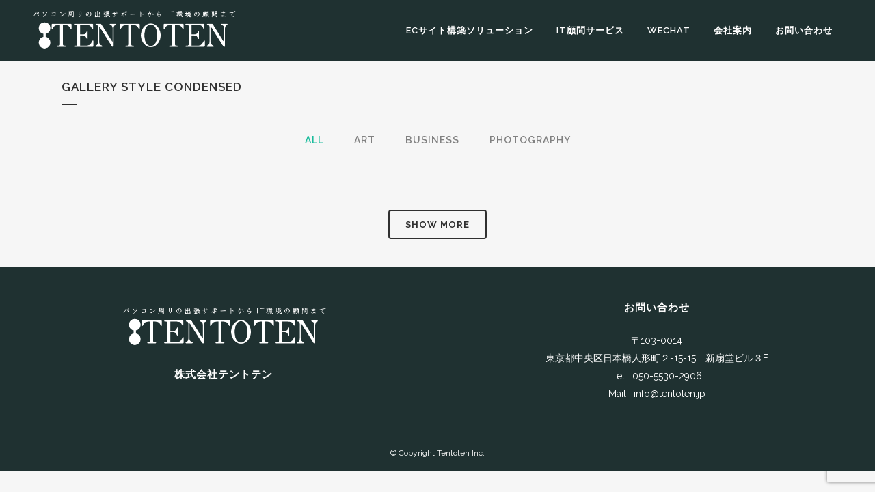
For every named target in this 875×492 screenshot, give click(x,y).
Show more (437, 224)
